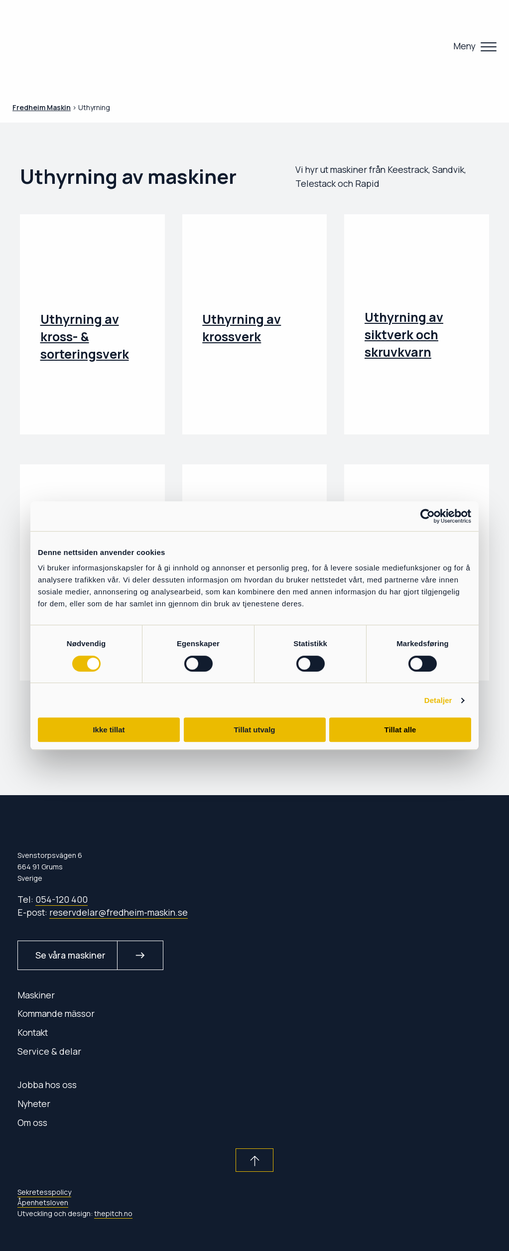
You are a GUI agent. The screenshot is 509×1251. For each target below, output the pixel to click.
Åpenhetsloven (42, 1202)
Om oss (32, 1122)
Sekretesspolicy (44, 1192)
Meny (464, 46)
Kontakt (32, 1032)
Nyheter (33, 1104)
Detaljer (438, 700)
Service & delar (49, 1051)
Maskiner (36, 995)
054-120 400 (61, 899)
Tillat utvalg (254, 729)
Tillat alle (400, 729)
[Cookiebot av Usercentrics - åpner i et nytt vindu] (427, 516)
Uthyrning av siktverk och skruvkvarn (404, 334)
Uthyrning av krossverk (241, 327)
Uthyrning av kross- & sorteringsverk (84, 336)
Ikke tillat (109, 729)
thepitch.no (113, 1213)
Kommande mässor (56, 1013)
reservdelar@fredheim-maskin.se (118, 912)
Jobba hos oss (47, 1085)
